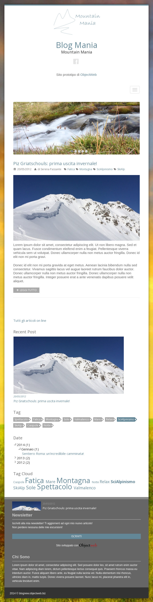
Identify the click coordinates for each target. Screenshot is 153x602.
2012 (21, 462)
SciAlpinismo (105, 169)
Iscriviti (76, 536)
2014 (21, 444)
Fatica (72, 169)
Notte (47, 425)
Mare (97, 419)
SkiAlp (121, 169)
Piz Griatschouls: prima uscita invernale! (55, 163)
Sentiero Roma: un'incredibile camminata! (53, 453)
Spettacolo (21, 419)
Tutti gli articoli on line (29, 320)
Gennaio (27, 449)
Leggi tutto (26, 290)
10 (86, 151)
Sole (66, 419)
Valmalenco (81, 419)
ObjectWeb (88, 74)
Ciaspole (32, 425)
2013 (21, 458)
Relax (109, 419)
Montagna (86, 169)
